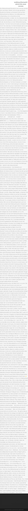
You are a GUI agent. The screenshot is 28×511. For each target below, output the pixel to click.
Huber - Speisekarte (6, 498)
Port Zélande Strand (6, 502)
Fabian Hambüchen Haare (18, 502)
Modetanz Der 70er (6, 503)
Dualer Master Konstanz (19, 500)
